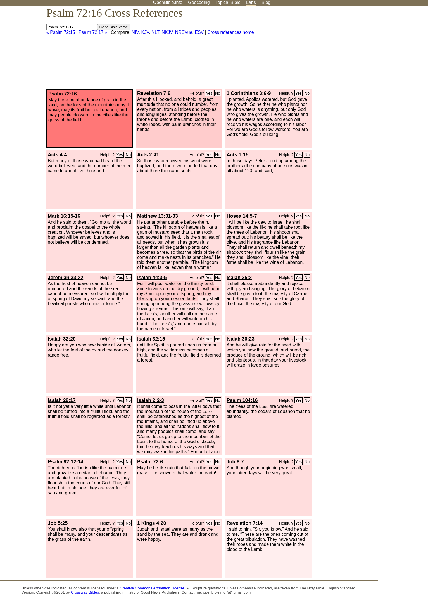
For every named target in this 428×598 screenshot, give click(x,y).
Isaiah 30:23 (241, 339)
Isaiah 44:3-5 (152, 277)
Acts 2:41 (148, 154)
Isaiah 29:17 (62, 400)
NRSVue (183, 32)
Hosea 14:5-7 (242, 216)
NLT (155, 32)
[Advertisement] (371, 50)
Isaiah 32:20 (62, 339)
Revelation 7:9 (153, 93)
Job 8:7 (235, 462)
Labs (251, 2)
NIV (135, 32)
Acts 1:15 (237, 154)
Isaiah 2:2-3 (150, 400)
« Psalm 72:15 (60, 32)
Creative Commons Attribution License (152, 588)
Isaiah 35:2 (239, 277)
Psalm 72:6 (150, 462)
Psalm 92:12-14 (65, 462)
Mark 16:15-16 (64, 216)
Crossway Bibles (85, 592)
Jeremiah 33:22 (65, 277)
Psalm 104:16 (242, 400)
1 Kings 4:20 (151, 523)
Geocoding (199, 2)
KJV (145, 32)
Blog (265, 2)
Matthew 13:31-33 (157, 216)
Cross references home (230, 32)
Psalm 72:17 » (93, 32)
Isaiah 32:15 (151, 339)
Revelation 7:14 (245, 523)
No (217, 93)
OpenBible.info (167, 2)
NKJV (166, 32)
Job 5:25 (58, 523)
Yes (209, 93)
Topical (228, 2)
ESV (199, 32)
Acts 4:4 (57, 154)
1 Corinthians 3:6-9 (249, 93)
